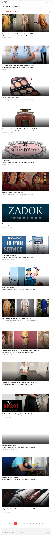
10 (39, 523)
